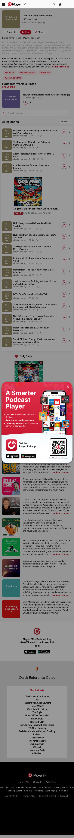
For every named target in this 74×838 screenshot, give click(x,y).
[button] (3, 4)
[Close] (68, 386)
